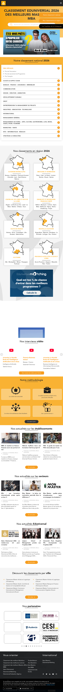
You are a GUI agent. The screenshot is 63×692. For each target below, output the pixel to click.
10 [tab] (41, 646)
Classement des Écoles (32, 671)
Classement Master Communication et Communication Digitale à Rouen (47, 589)
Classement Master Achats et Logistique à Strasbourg (18, 580)
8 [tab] (37, 646)
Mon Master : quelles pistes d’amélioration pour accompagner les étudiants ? (52, 495)
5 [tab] (30, 646)
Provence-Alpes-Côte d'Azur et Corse (46, 257)
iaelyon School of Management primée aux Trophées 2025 (31, 543)
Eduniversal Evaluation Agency (12, 674)
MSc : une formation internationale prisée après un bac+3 (10, 495)
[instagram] (56, 674)
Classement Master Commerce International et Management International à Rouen (15, 590)
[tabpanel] (12, 627)
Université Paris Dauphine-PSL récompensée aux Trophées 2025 (52, 543)
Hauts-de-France (17, 229)
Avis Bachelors (32, 663)
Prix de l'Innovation (10, 71)
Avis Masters (32, 665)
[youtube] (53, 674)
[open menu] (61, 3)
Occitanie (16, 257)
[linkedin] (49, 674)
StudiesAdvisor (32, 660)
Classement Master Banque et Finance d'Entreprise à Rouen (47, 585)
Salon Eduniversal (8, 669)
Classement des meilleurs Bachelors (13, 660)
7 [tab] (35, 646)
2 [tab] (24, 646)
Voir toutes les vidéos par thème (31, 373)
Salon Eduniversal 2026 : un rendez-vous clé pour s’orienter (10, 543)
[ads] (31, 54)
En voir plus (31, 467)
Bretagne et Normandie (46, 172)
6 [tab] (32, 646)
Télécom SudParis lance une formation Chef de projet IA (31, 447)
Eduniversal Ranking (48, 662)
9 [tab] (39, 646)
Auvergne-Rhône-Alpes (16, 172)
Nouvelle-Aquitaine (46, 229)
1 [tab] (22, 646)
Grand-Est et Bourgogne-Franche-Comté (46, 200)
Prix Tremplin (9, 76)
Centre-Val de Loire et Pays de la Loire (16, 200)
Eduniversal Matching (9, 672)
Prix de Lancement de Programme (15, 74)
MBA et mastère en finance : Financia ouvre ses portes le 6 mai (10, 448)
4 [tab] (28, 646)
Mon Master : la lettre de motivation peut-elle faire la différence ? (31, 495)
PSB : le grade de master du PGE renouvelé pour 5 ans (52, 447)
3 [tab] (26, 646)
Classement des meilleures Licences (13, 663)
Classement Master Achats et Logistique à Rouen (48, 580)
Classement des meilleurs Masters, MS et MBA (15, 666)
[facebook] (43, 674)
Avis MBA (31, 667)
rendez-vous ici (50, 685)
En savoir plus (31, 422)
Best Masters (46, 660)
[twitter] (46, 674)
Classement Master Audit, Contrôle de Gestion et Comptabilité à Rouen (17, 585)
